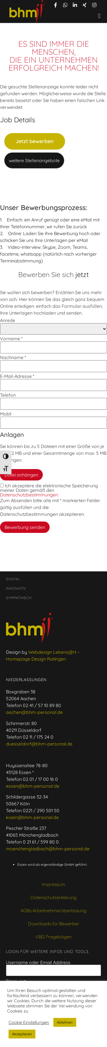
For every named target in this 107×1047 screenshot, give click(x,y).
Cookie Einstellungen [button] (29, 1022)
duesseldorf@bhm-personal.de (39, 744)
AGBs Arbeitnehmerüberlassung (53, 910)
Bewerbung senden (25, 527)
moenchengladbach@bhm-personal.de (48, 849)
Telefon (8, 395)
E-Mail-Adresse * (17, 376)
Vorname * (11, 338)
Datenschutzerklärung (53, 897)
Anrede (7, 320)
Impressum (53, 884)
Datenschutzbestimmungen (29, 495)
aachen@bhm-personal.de (34, 712)
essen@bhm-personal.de (32, 786)
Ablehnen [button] (65, 1022)
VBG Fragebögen (53, 937)
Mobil (5, 414)
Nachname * (13, 357)
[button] (99, 16)
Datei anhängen (21, 475)
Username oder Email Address (38, 962)
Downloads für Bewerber (53, 923)
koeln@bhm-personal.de (32, 817)
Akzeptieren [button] (22, 1034)
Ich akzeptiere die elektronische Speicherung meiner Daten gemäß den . (49, 490)
